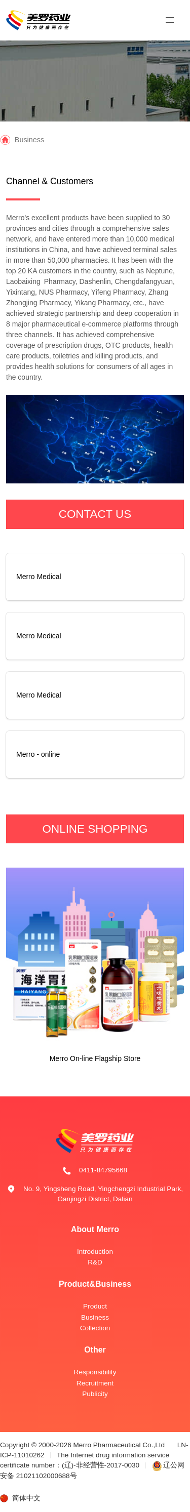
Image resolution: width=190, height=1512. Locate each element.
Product (95, 1306)
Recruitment (95, 1383)
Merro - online (38, 754)
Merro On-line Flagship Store (95, 1058)
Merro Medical (38, 577)
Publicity (95, 1394)
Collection (95, 1328)
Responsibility (95, 1372)
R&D (95, 1262)
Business (95, 1317)
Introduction (95, 1251)
